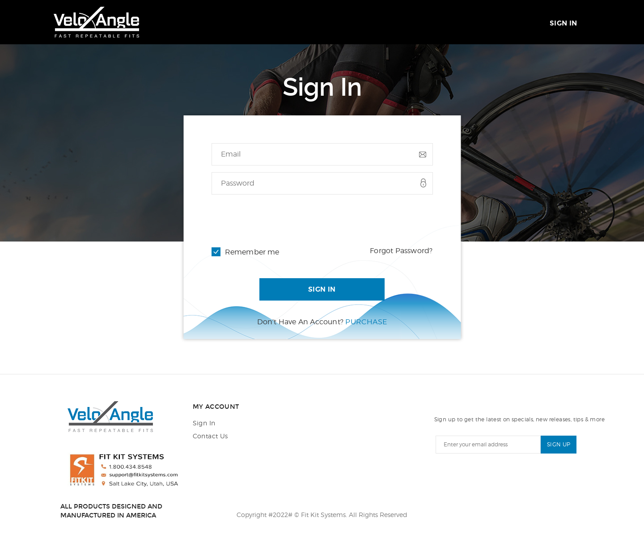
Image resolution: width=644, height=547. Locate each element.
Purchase (366, 322)
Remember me (252, 252)
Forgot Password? (401, 250)
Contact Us (210, 436)
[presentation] (279, 218)
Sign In (563, 23)
